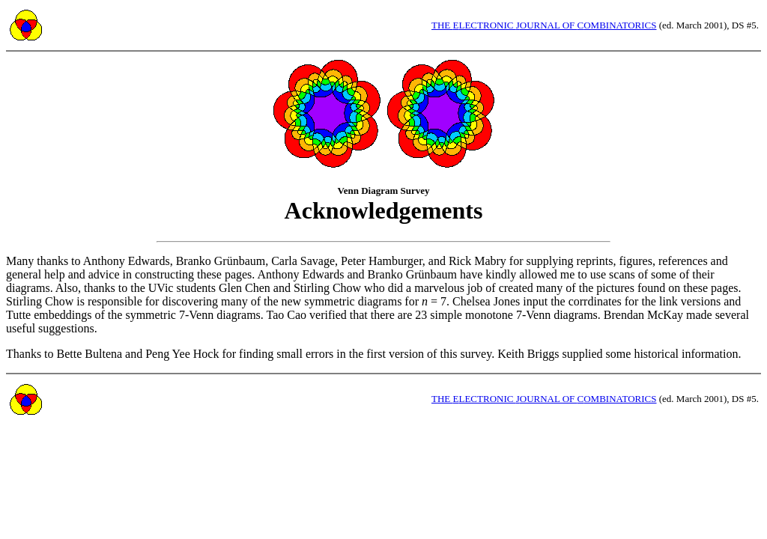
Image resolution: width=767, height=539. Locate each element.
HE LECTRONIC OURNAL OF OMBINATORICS (544, 25)
